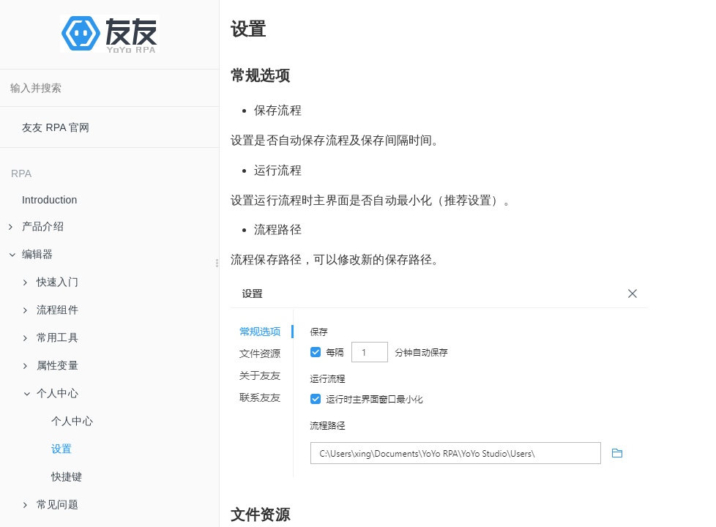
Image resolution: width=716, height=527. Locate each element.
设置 (61, 449)
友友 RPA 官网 (56, 127)
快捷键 (67, 476)
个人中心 (72, 421)
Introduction (50, 200)
